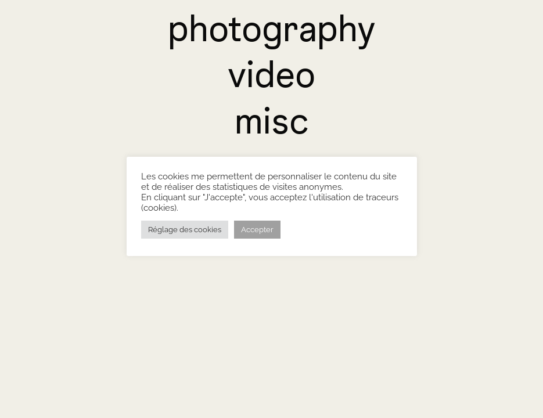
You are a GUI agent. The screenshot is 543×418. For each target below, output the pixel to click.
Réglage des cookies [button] (184, 229)
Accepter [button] (257, 229)
